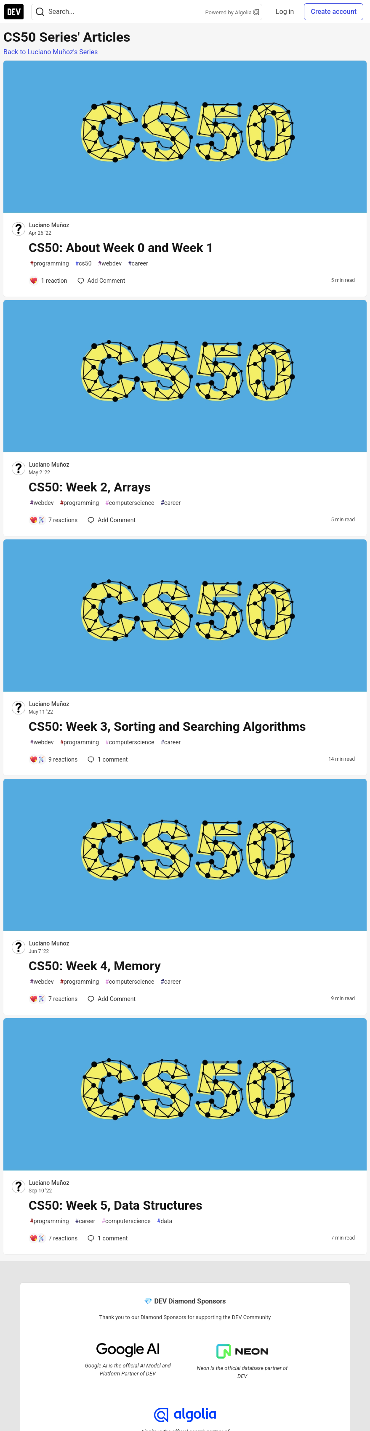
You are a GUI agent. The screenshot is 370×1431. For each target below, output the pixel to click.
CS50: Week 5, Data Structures (115, 1205)
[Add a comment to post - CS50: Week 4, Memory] (53, 998)
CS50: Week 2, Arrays (90, 487)
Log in (285, 12)
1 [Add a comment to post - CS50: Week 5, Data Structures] (107, 1238)
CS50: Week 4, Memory (95, 965)
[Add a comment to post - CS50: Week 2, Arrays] (53, 520)
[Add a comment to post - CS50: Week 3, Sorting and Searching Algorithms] (53, 759)
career (138, 263)
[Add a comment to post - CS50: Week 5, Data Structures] (53, 1238)
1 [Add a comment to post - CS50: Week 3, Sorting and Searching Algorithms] (107, 759)
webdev (110, 263)
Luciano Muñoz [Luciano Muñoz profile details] (49, 225)
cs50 (83, 263)
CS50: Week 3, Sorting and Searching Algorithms (167, 726)
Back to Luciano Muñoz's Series (50, 52)
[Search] (40, 12)
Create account (334, 12)
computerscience (129, 503)
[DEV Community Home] (13, 11)
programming (49, 263)
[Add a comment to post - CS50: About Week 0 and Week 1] (48, 280)
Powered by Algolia (232, 12)
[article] (185, 211)
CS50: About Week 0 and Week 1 (121, 247)
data (164, 1221)
